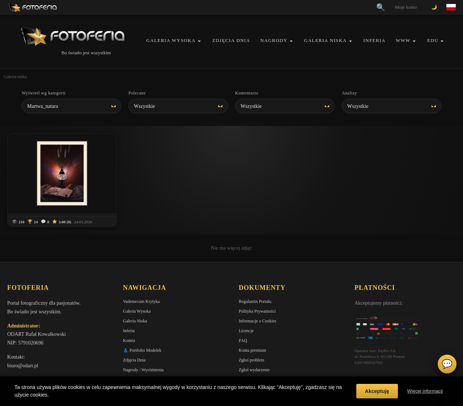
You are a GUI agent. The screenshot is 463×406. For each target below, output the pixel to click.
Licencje (246, 303)
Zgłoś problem (251, 332)
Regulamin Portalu (255, 273)
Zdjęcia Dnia (231, 40)
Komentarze (247, 93)
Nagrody (274, 40)
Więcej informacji (425, 391)
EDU (432, 40)
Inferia (375, 40)
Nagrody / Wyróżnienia (143, 342)
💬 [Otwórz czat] (447, 364)
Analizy (349, 93)
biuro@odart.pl (22, 338)
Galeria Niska (325, 40)
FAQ (243, 313)
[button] (199, 41)
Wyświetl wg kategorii (43, 93)
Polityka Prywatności (257, 283)
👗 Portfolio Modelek (142, 322)
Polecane (137, 93)
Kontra (129, 313)
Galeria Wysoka (170, 40)
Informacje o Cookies (257, 293)
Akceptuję (377, 391)
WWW (403, 40)
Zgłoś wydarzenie (254, 342)
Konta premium (252, 322)
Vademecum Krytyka (141, 273)
